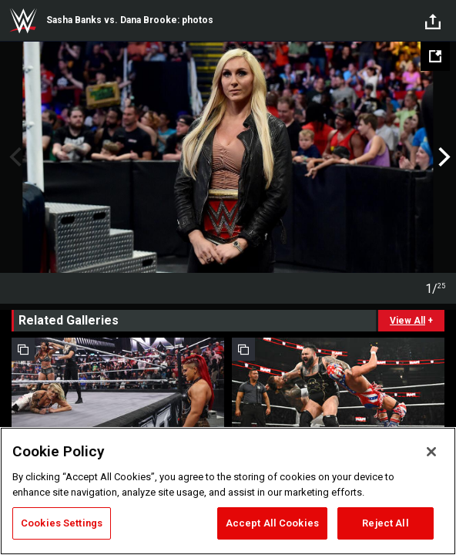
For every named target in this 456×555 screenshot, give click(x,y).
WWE (23, 21)
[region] (228, 491)
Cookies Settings (61, 523)
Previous (13, 157)
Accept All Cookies (272, 523)
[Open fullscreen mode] (435, 56)
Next (442, 157)
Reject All (385, 523)
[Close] (431, 452)
